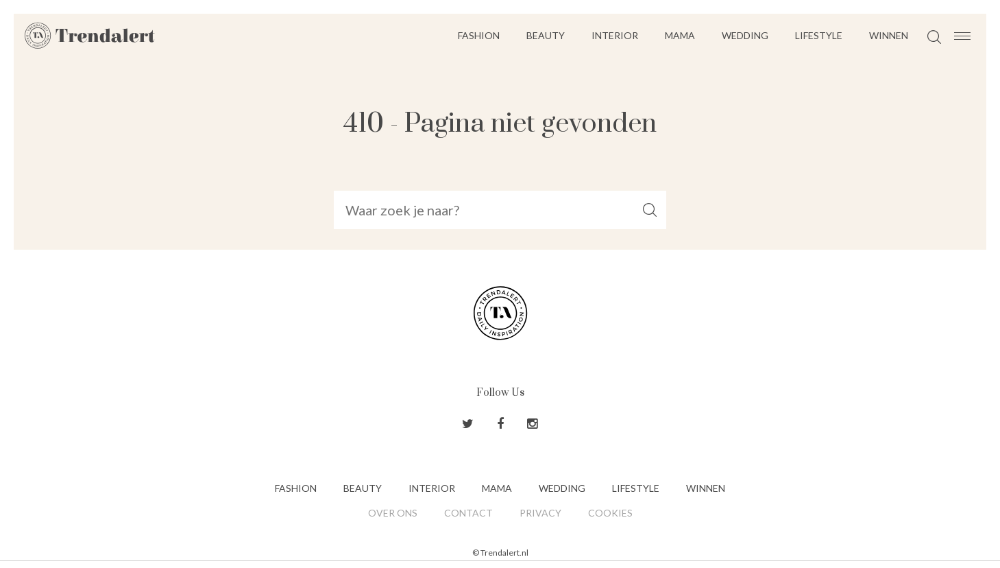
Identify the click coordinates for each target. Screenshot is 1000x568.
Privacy (540, 513)
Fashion (479, 35)
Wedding (745, 35)
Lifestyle (818, 35)
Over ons (392, 513)
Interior (615, 35)
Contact (468, 513)
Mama (680, 35)
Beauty (545, 35)
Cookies (610, 513)
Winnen (888, 35)
